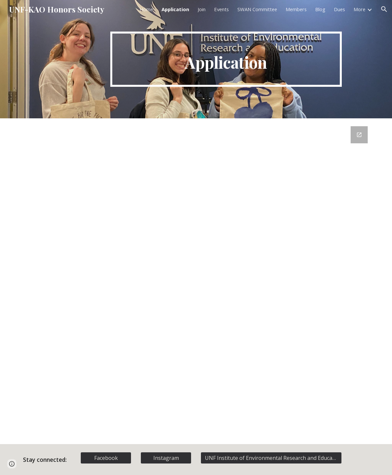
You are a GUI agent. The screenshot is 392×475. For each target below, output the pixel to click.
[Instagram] (166, 458)
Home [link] (146, 9)
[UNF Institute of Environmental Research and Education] (271, 458)
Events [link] (221, 9)
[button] (384, 9)
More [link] (359, 9)
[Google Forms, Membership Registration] (196, 281)
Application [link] (175, 9)
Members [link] (296, 9)
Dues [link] (339, 9)
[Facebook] (106, 458)
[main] (226, 59)
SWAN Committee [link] (257, 9)
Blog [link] (320, 9)
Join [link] (202, 9)
